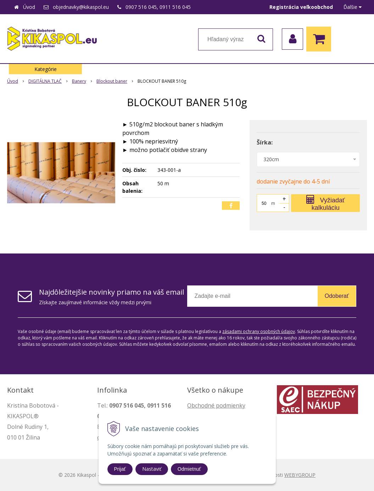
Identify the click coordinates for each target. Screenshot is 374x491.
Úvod (29, 7)
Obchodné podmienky (216, 405)
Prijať (120, 469)
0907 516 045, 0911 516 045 (158, 7)
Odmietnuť (189, 469)
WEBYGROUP (300, 474)
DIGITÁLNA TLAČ (45, 81)
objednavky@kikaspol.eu (81, 7)
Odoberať (337, 296)
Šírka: (265, 142)
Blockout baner (111, 81)
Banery (79, 81)
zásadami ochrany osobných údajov (258, 331)
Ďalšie (353, 7)
